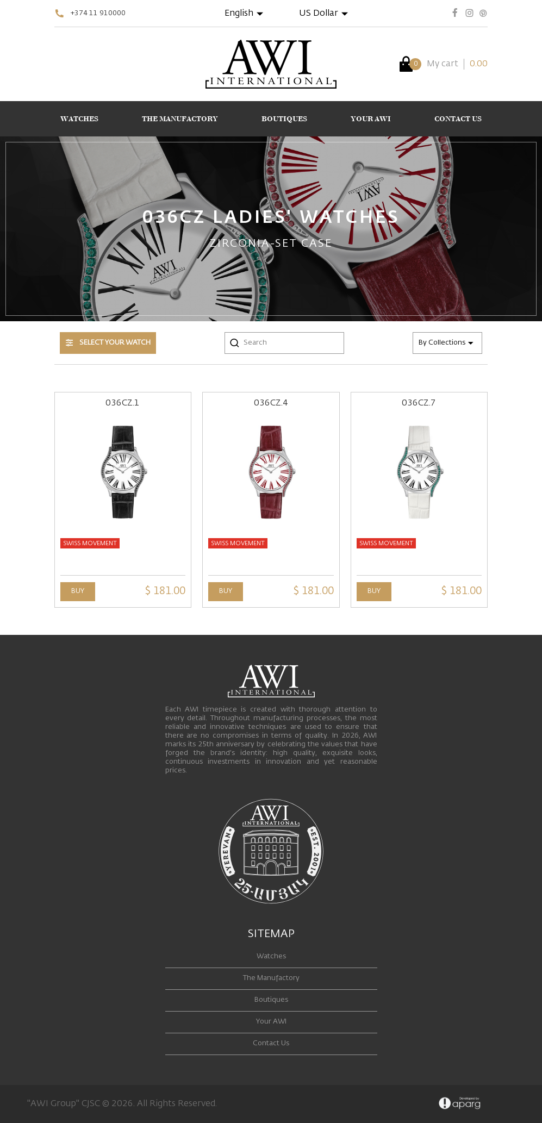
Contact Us (271, 1043)
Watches (271, 956)
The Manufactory (271, 978)
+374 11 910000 (98, 13)
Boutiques (271, 999)
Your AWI (271, 1021)
